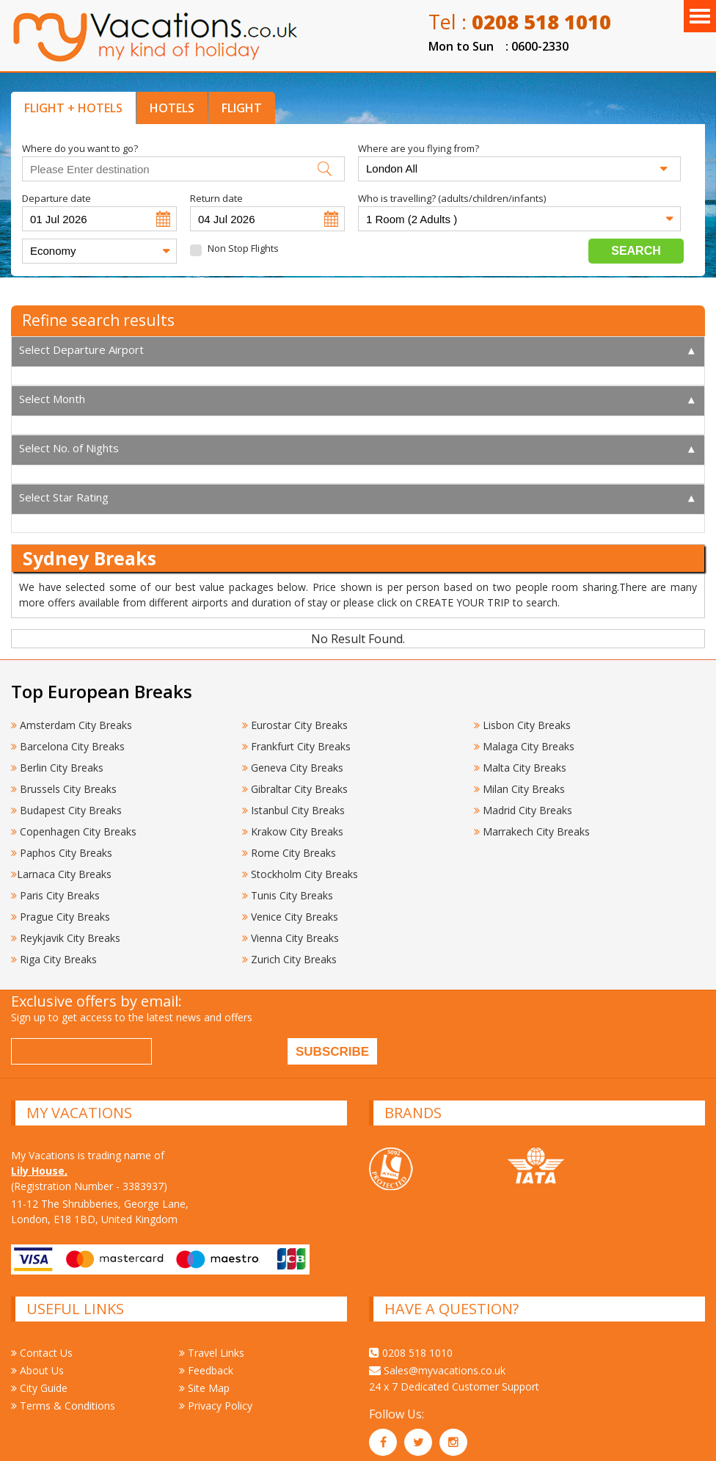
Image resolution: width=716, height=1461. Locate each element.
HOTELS (172, 108)
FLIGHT (242, 108)
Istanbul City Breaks (293, 798)
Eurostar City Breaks (295, 713)
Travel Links (211, 1341)
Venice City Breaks (290, 905)
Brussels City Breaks (64, 777)
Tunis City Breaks (289, 884)
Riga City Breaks (54, 947)
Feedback (206, 1359)
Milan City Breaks (519, 777)
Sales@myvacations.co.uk (437, 1359)
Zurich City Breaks (289, 947)
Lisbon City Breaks (522, 713)
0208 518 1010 (411, 1341)
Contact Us (42, 1341)
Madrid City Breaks (523, 798)
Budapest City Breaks (66, 798)
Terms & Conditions (63, 1394)
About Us (37, 1359)
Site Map (204, 1376)
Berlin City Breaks (57, 756)
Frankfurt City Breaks (296, 735)
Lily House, (39, 1159)
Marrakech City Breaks (532, 820)
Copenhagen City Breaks (73, 820)
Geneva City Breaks (292, 756)
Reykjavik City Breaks (65, 926)
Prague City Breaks (60, 905)
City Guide (39, 1376)
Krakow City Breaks (292, 820)
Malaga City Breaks (524, 735)
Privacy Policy (215, 1394)
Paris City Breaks (55, 884)
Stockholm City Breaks (300, 862)
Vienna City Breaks (290, 926)
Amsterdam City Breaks (71, 713)
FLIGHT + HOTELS (73, 108)
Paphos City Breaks (61, 841)
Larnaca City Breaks (61, 862)
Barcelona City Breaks (68, 735)
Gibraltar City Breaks (295, 777)
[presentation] (270, 1041)
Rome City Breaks (289, 841)
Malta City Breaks (520, 756)
